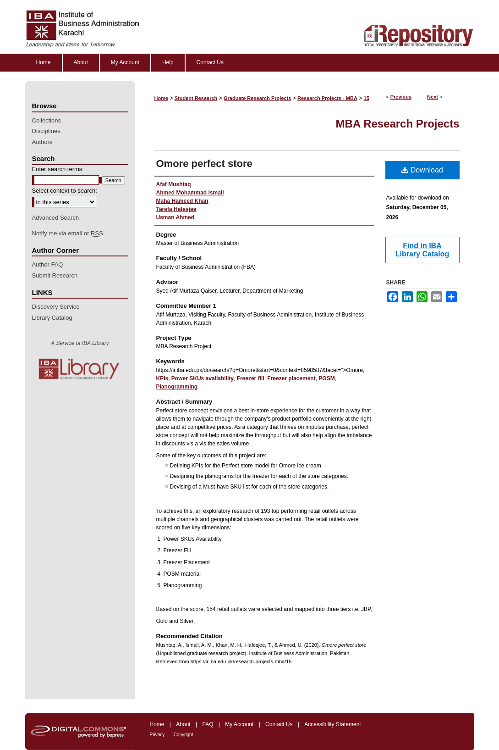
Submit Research (55, 275)
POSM (326, 378)
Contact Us (278, 724)
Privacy (157, 734)
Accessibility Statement (332, 724)
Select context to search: (64, 190)
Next (432, 97)
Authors (42, 142)
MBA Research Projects (398, 123)
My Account (239, 724)
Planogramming (177, 386)
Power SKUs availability (202, 378)
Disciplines (46, 131)
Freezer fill (249, 378)
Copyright (183, 734)
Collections (46, 120)
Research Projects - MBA (327, 98)
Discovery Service (56, 306)
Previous (400, 97)
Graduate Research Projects (257, 98)
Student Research (196, 98)
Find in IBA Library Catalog (422, 250)
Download (422, 170)
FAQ (207, 724)
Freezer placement (291, 378)
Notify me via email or (67, 233)
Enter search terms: (58, 169)
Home (161, 98)
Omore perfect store (204, 163)
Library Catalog (52, 317)
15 (366, 98)
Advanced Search (55, 217)
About (183, 724)
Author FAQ (47, 264)
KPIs (162, 378)
